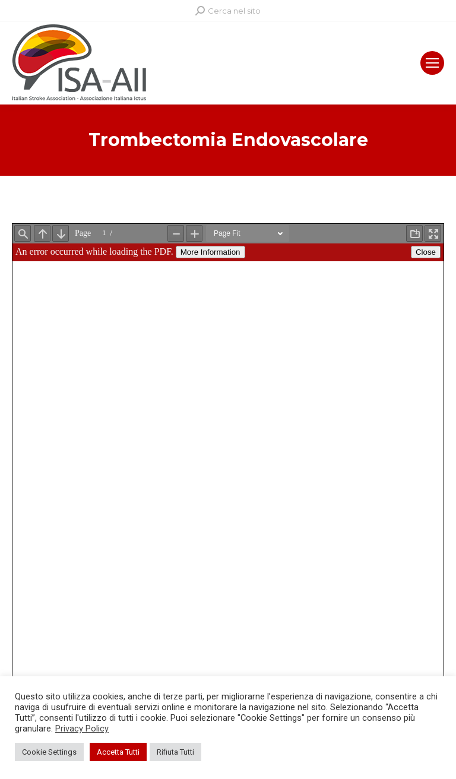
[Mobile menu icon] (432, 63)
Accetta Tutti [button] (118, 752)
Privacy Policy (82, 728)
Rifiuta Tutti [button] (175, 752)
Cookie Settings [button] (49, 752)
